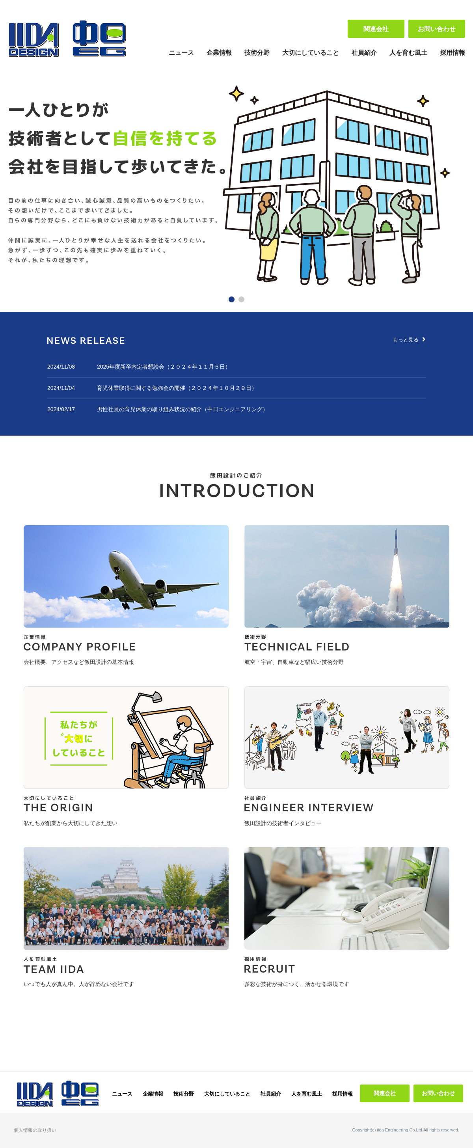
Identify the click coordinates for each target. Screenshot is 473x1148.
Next (455, 187)
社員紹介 (364, 52)
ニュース (181, 52)
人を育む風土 (408, 52)
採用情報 (452, 52)
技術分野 (257, 52)
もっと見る (409, 340)
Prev (18, 187)
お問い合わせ (437, 29)
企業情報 (219, 52)
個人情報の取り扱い (35, 1130)
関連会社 (376, 29)
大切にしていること (310, 52)
